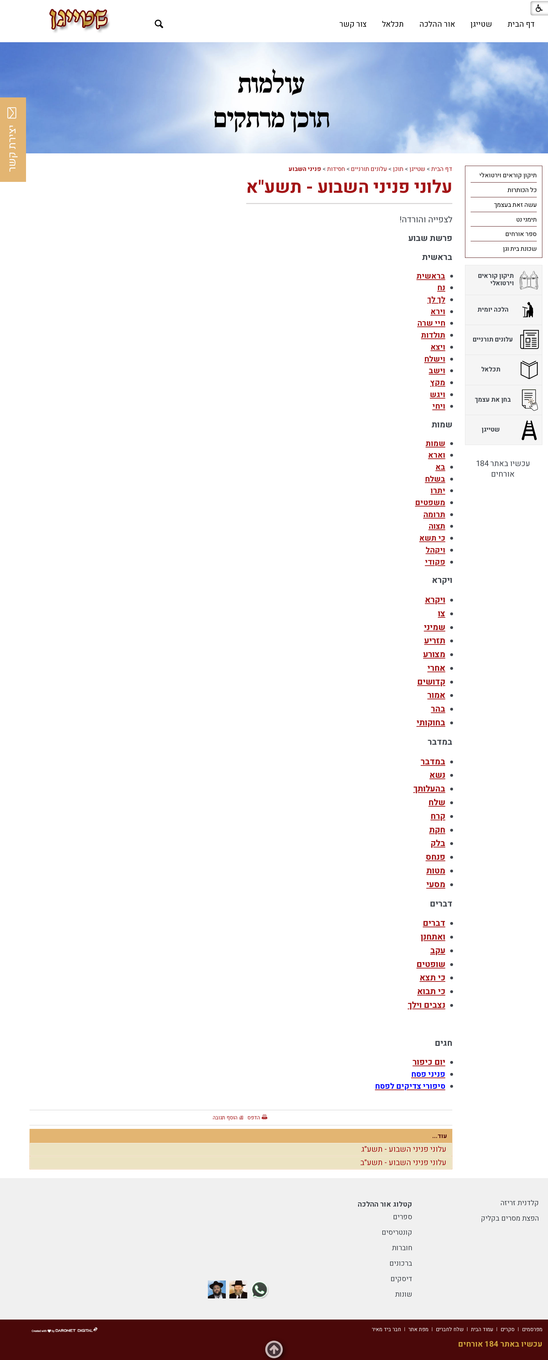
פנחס (435, 857)
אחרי (436, 668)
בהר (438, 709)
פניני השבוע (304, 169)
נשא (437, 775)
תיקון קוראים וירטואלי (508, 175)
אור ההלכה (437, 24)
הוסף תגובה (225, 1117)
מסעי (435, 884)
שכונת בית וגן (520, 249)
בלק (438, 843)
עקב (437, 951)
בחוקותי (430, 723)
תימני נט (526, 219)
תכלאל (393, 24)
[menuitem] (521, 24)
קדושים (431, 682)
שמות (435, 443)
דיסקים (401, 1279)
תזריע (434, 641)
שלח (436, 802)
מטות (435, 871)
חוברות (402, 1248)
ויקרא (435, 600)
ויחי (438, 406)
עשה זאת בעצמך (515, 205)
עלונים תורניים (369, 169)
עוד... (439, 1136)
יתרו (438, 490)
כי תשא (432, 538)
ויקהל (435, 550)
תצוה (436, 526)
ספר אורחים (521, 234)
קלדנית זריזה (520, 1203)
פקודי (435, 562)
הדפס (253, 1117)
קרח (438, 816)
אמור (436, 695)
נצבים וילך (426, 1005)
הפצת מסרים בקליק (510, 1218)
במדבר (433, 762)
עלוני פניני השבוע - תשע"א (349, 187)
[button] (159, 24)
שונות (403, 1294)
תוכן (398, 169)
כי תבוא (431, 991)
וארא (436, 455)
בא (440, 467)
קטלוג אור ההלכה (385, 1204)
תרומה (434, 514)
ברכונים (400, 1263)
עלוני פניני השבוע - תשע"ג (403, 1149)
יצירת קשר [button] (12, 139)
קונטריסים (397, 1232)
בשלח (435, 479)
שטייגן (481, 24)
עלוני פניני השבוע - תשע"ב (403, 1162)
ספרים (402, 1217)
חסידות (336, 169)
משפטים (430, 502)
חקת (437, 830)
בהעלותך (429, 789)
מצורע (434, 654)
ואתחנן (433, 937)
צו (441, 614)
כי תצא (432, 978)
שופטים (430, 964)
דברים (434, 923)
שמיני (434, 627)
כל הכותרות (522, 190)
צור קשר (353, 24)
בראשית (430, 276)
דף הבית (521, 24)
